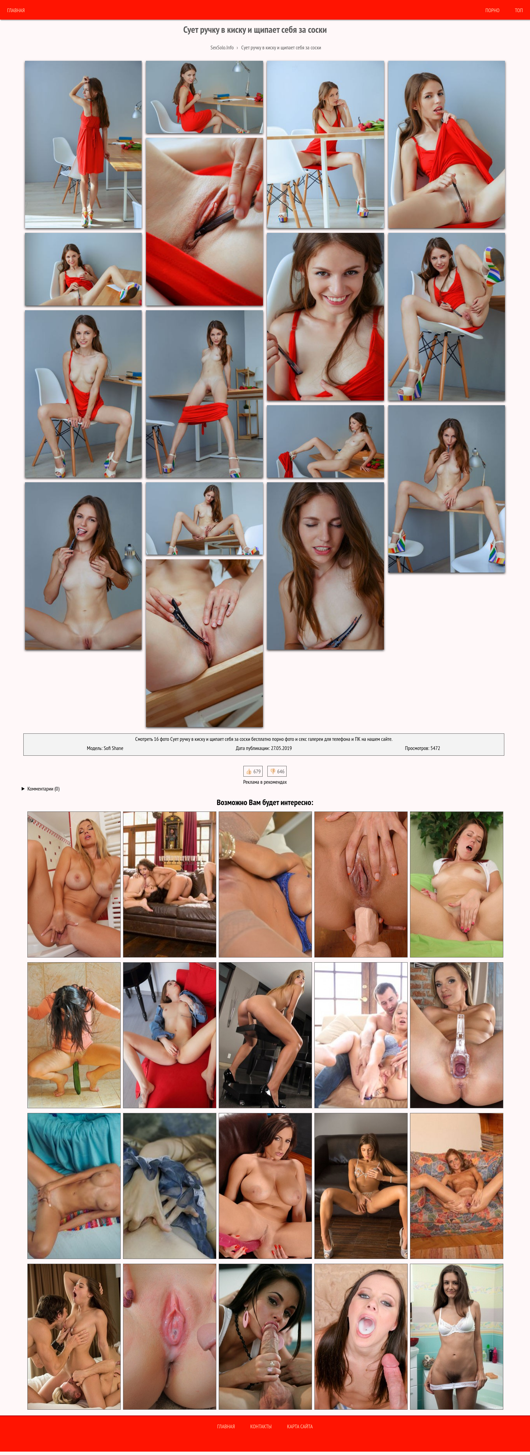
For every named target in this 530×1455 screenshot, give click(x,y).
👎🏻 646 (277, 771)
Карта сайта (300, 1426)
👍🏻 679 (253, 771)
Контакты (261, 1426)
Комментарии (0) (43, 788)
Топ (519, 10)
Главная (16, 10)
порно (492, 10)
